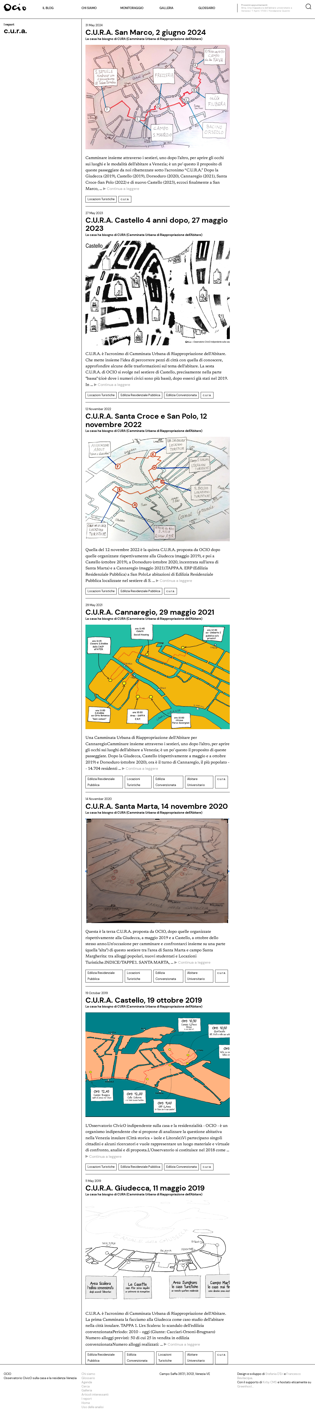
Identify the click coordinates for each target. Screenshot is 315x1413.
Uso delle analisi (92, 1407)
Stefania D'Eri (274, 1374)
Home (85, 1403)
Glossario (206, 8)
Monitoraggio (131, 8)
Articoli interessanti (94, 1395)
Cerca (85, 1386)
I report (86, 1399)
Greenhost (245, 1386)
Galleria (166, 8)
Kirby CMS (270, 1382)
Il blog (48, 8)
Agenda (86, 1382)
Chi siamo (89, 8)
